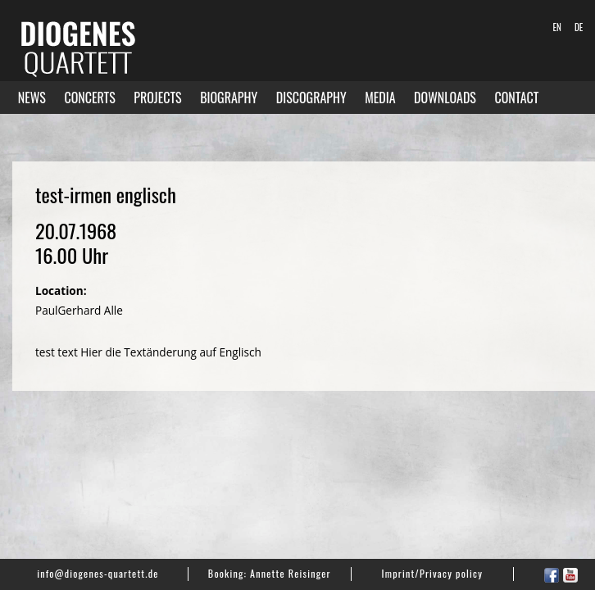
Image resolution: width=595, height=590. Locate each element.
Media (380, 97)
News (32, 97)
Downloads (445, 97)
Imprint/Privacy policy (433, 573)
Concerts (89, 97)
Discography (311, 97)
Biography (228, 97)
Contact (516, 97)
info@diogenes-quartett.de (97, 573)
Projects (157, 97)
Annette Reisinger (290, 573)
